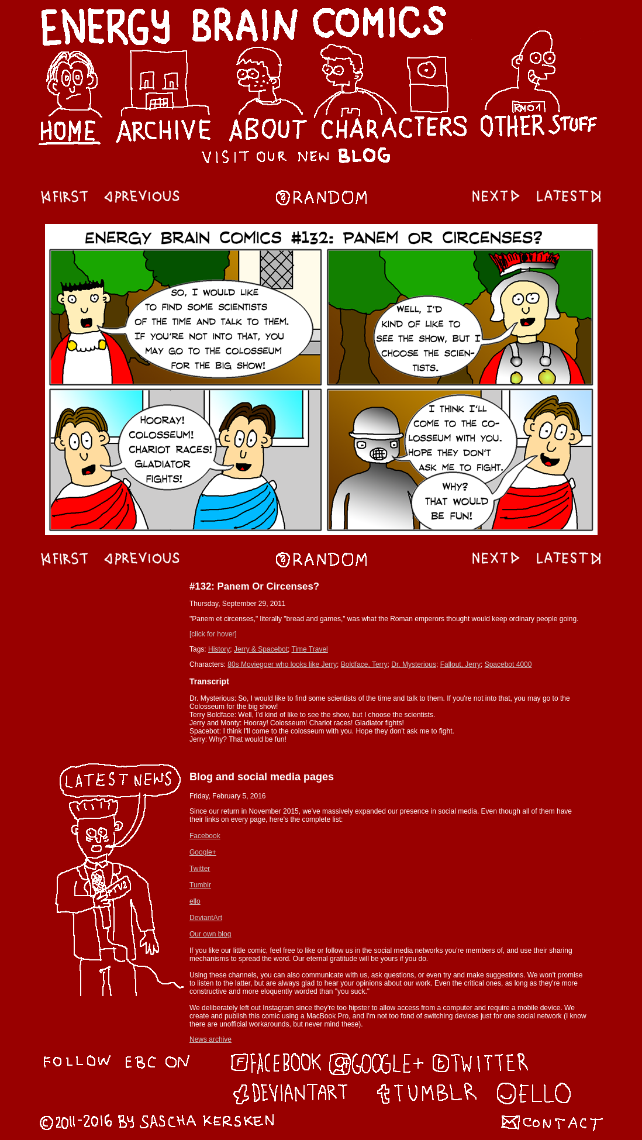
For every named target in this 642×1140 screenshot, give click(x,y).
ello (195, 901)
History (219, 649)
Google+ (202, 852)
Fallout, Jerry (460, 664)
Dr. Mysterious (413, 664)
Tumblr (200, 885)
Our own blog (210, 934)
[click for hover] (213, 634)
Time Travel (310, 649)
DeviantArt (205, 918)
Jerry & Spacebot (261, 649)
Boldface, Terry (364, 664)
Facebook (204, 836)
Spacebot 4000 (508, 664)
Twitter (199, 869)
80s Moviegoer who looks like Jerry (282, 664)
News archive (210, 1039)
